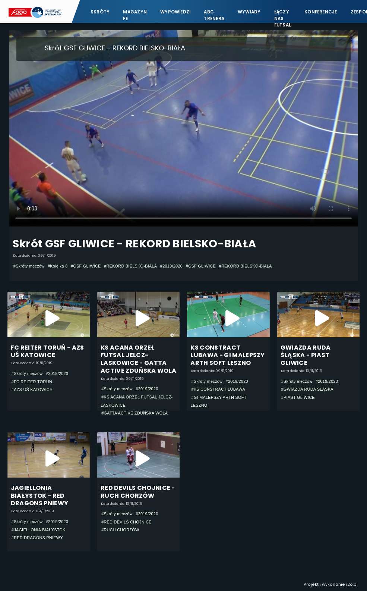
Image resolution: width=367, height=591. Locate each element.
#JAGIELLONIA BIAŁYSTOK (39, 530)
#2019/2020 (171, 266)
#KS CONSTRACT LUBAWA (218, 389)
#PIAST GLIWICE (298, 397)
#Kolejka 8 (58, 266)
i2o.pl (352, 584)
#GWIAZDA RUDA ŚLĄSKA (307, 389)
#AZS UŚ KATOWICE (32, 389)
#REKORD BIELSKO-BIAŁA (130, 266)
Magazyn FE (135, 15)
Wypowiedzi (175, 12)
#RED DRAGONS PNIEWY (37, 537)
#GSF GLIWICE (86, 266)
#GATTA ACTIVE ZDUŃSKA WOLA (134, 413)
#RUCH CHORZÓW (120, 530)
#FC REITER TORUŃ (32, 381)
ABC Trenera (214, 15)
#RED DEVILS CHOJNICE (126, 522)
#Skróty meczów (29, 266)
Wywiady (249, 12)
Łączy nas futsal (282, 15)
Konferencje (320, 12)
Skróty (100, 12)
